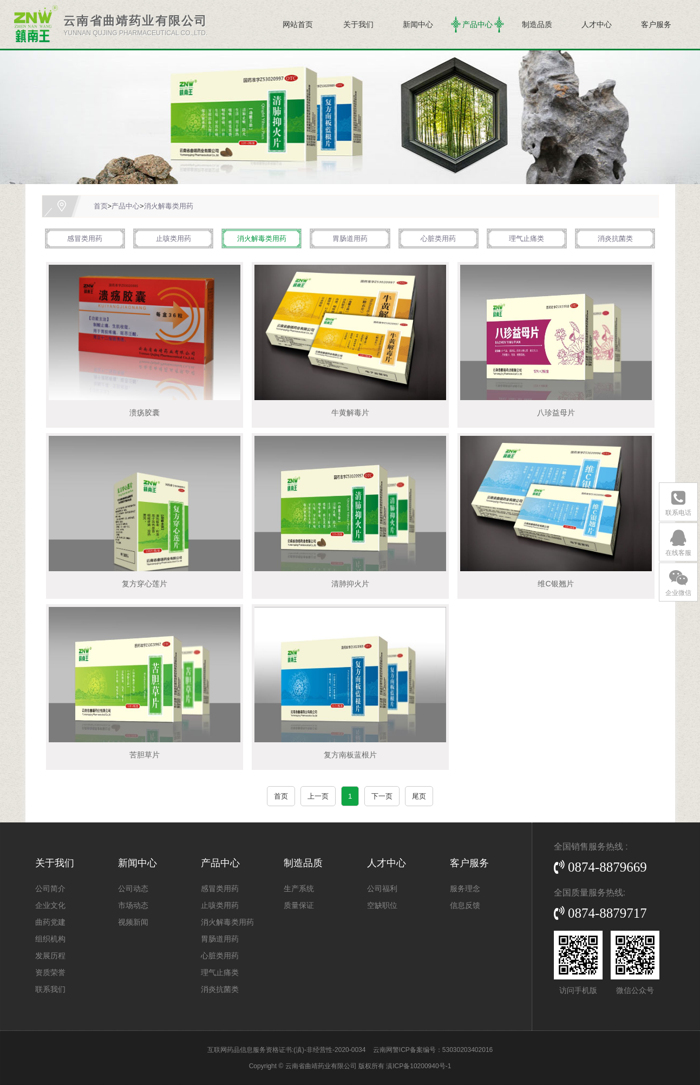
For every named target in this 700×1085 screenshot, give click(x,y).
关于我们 (358, 24)
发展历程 (50, 955)
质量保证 (299, 905)
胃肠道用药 (350, 238)
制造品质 (537, 24)
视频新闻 (133, 922)
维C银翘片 (555, 583)
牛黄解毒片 (350, 412)
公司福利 (382, 888)
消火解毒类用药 (168, 206)
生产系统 (299, 888)
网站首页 (298, 24)
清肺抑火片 (350, 583)
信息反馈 (465, 905)
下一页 (381, 796)
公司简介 (50, 888)
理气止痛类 (526, 238)
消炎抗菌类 (615, 238)
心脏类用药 (438, 238)
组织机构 (50, 938)
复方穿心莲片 (144, 583)
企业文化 (50, 905)
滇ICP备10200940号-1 (418, 1066)
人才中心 (596, 24)
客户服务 (656, 24)
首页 (101, 206)
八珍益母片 (556, 412)
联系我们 (50, 989)
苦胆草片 (144, 754)
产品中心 (477, 24)
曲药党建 (50, 922)
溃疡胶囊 (144, 412)
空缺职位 (382, 905)
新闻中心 (418, 24)
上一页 (318, 796)
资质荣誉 (50, 972)
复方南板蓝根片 (350, 754)
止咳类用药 (173, 238)
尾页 (419, 796)
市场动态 (133, 905)
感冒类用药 (84, 238)
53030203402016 (467, 1050)
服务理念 (465, 888)
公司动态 (133, 888)
